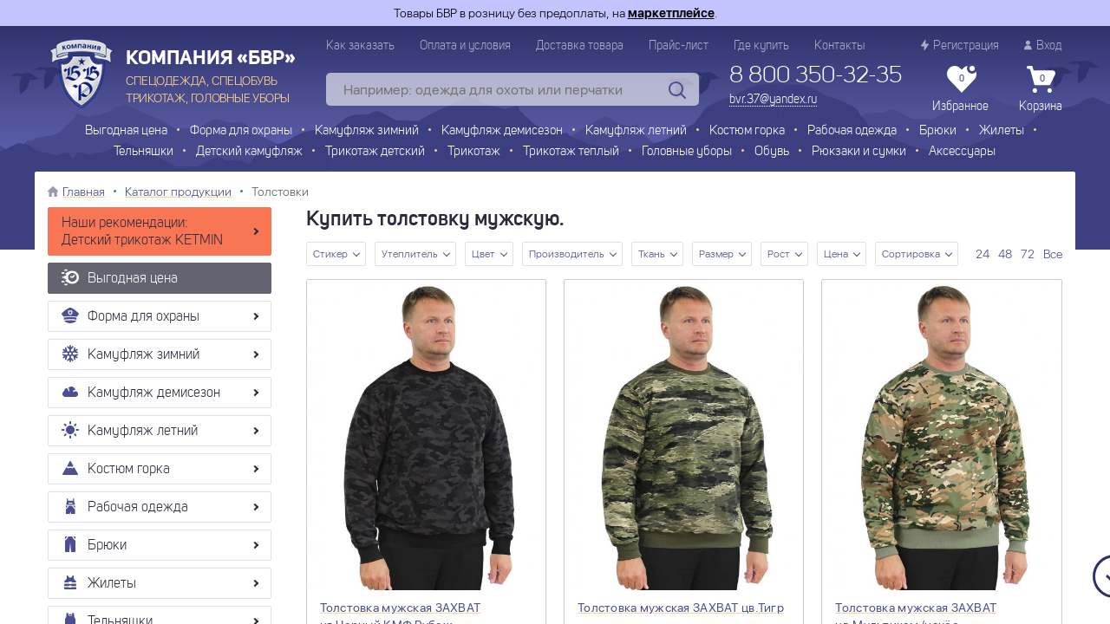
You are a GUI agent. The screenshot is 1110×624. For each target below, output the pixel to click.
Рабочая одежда (852, 131)
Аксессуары (962, 152)
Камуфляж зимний (367, 131)
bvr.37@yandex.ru (773, 100)
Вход (1043, 45)
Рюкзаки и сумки (859, 152)
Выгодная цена (126, 131)
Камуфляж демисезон (502, 131)
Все (1052, 254)
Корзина (1040, 89)
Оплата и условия (465, 46)
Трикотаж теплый (571, 152)
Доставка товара (580, 46)
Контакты (839, 46)
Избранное (960, 89)
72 (1028, 254)
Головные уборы (687, 152)
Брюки (938, 131)
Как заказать (360, 46)
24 (982, 254)
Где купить (761, 46)
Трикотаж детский (375, 152)
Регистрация (960, 45)
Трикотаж (473, 152)
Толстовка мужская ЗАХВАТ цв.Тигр (681, 607)
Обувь (771, 152)
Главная (83, 191)
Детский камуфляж (249, 152)
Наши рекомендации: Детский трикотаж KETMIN (142, 232)
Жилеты (1001, 131)
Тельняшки (143, 152)
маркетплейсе (671, 13)
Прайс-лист (678, 46)
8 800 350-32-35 (815, 76)
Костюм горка (747, 131)
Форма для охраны (241, 131)
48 (1005, 254)
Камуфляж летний (636, 131)
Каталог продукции (178, 191)
